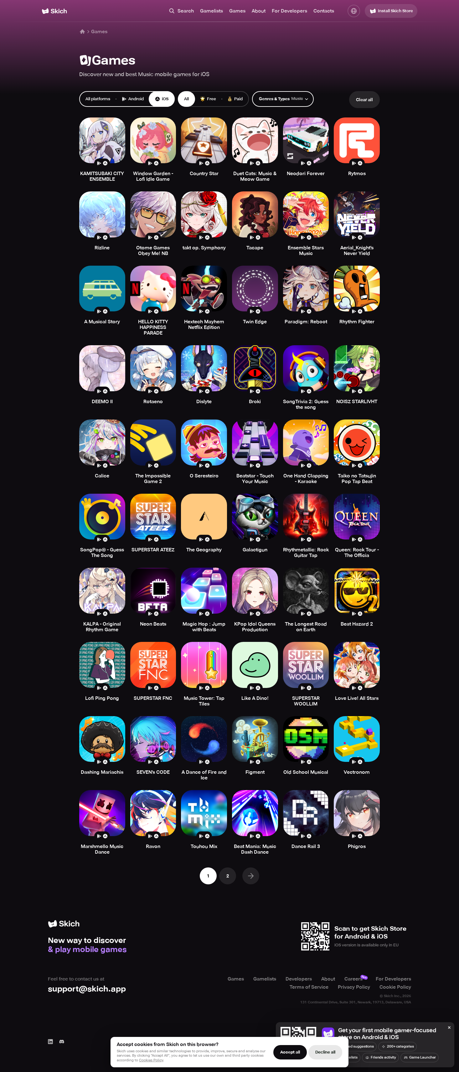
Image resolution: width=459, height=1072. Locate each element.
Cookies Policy (151, 1060)
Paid (235, 98)
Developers (299, 979)
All (186, 98)
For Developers (289, 11)
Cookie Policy (395, 987)
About (259, 11)
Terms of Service (309, 987)
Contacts (323, 11)
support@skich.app (87, 988)
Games (237, 11)
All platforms (97, 98)
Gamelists (211, 11)
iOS (161, 98)
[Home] (54, 11)
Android (132, 98)
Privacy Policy (354, 987)
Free (208, 98)
